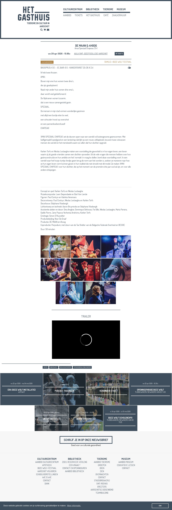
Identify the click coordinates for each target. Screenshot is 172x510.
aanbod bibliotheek (74, 471)
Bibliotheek (92, 9)
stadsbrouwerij (102, 480)
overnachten (102, 474)
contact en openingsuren (74, 468)
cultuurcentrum (72, 9)
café (105, 15)
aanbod (67, 15)
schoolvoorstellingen (47, 474)
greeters (102, 486)
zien (102, 471)
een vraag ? (74, 465)
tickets (79, 15)
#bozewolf (53, 367)
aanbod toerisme (102, 462)
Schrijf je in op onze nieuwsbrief (86, 440)
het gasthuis (93, 15)
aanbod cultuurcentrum (47, 462)
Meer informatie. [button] (74, 506)
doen (102, 468)
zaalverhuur (119, 15)
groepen (102, 465)
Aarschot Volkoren (47, 471)
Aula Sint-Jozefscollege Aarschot (91, 53)
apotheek (47, 465)
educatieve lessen (126, 465)
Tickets (119, 54)
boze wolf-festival (47, 468)
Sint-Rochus (102, 483)
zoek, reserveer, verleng (74, 462)
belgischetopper (65, 367)
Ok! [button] (160, 506)
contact (47, 480)
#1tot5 (45, 367)
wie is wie (46, 477)
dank (47, 483)
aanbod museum (125, 462)
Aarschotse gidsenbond (102, 489)
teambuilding (102, 492)
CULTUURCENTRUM (47, 62)
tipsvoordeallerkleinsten (82, 367)
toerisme (108, 9)
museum (121, 9)
